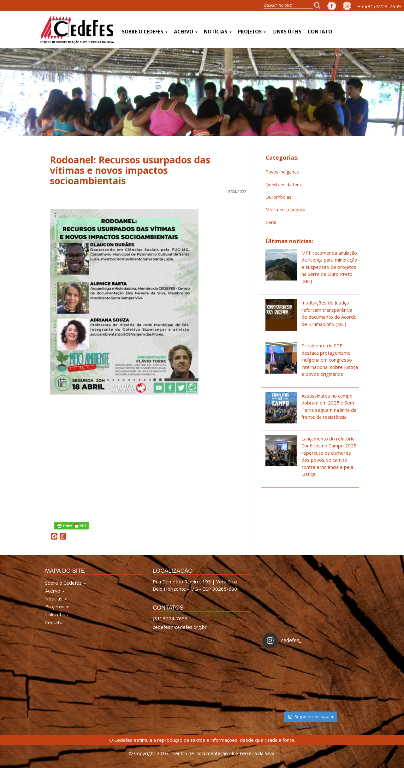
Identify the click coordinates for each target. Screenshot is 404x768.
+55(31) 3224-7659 (379, 6)
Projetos (252, 31)
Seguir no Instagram (310, 716)
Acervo (186, 31)
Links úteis (286, 31)
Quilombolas (278, 197)
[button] (319, 5)
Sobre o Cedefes (145, 31)
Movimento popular (285, 210)
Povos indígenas (282, 172)
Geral (270, 222)
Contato (320, 31)
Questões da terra (284, 184)
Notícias (218, 31)
